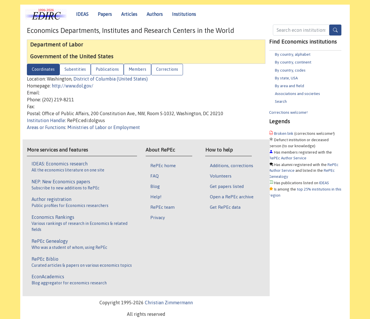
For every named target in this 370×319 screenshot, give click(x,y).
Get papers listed (227, 186)
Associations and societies (297, 93)
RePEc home (163, 165)
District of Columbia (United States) (110, 78)
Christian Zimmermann (169, 302)
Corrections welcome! (288, 112)
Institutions (184, 14)
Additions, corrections (231, 165)
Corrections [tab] (167, 69)
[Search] (335, 30)
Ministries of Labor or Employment (103, 127)
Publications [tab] (107, 69)
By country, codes (290, 70)
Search (281, 101)
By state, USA (286, 78)
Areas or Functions (46, 127)
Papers (105, 14)
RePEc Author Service (287, 158)
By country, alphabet (292, 54)
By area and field (289, 85)
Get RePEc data (225, 207)
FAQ (154, 175)
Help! (156, 196)
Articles (129, 14)
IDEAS (82, 14)
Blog (155, 186)
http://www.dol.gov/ (72, 85)
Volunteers (221, 175)
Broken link (283, 133)
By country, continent (293, 62)
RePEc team (162, 207)
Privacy (157, 217)
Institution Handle (46, 120)
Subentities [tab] (75, 69)
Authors (155, 14)
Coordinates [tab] (43, 69)
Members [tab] (137, 69)
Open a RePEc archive (232, 196)
